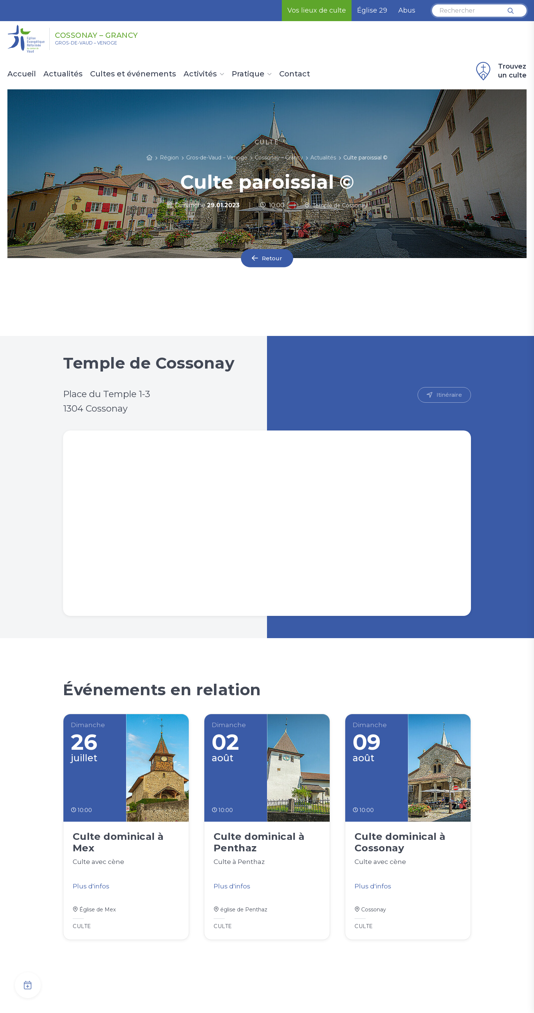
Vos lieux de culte (316, 10)
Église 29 (372, 10)
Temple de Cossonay (336, 205)
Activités (200, 74)
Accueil (21, 74)
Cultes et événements (133, 74)
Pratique (248, 74)
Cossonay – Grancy (115, 34)
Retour (272, 258)
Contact (294, 74)
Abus (406, 10)
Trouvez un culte (500, 71)
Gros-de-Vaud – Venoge (95, 44)
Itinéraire (449, 395)
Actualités (63, 74)
